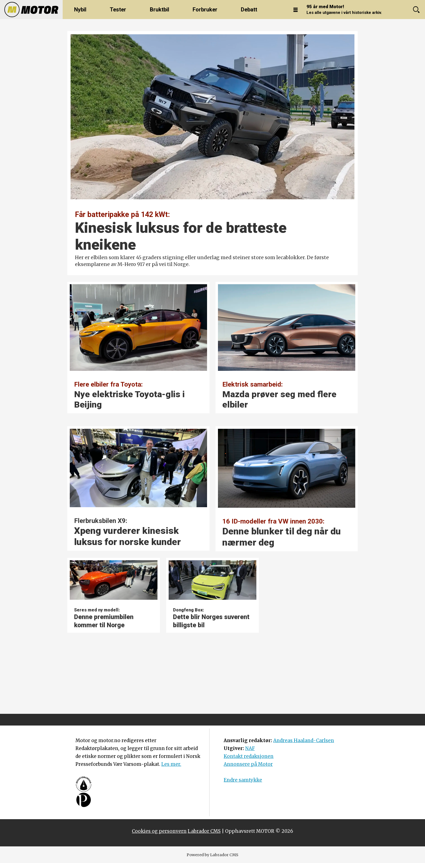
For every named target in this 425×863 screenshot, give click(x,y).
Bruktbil (159, 9)
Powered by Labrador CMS (212, 854)
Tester (118, 9)
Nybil (80, 9)
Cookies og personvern (159, 831)
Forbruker (205, 9)
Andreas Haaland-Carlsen (303, 740)
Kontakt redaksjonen (249, 756)
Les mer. (171, 764)
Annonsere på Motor (248, 764)
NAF (250, 748)
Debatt (249, 9)
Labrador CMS (204, 831)
